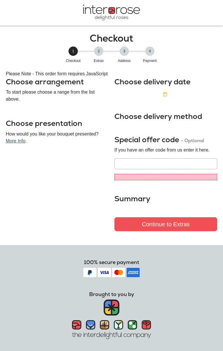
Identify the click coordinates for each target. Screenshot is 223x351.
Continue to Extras (166, 224)
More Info (16, 140)
